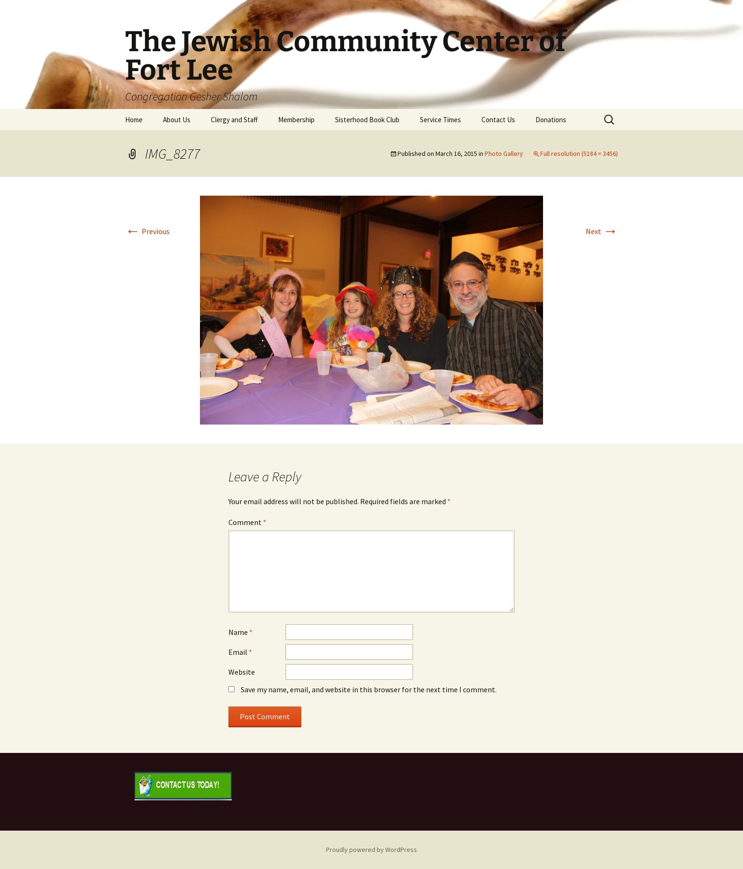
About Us (176, 119)
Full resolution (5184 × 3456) (579, 153)
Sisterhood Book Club (367, 119)
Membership (296, 119)
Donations (550, 119)
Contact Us (498, 119)
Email (240, 652)
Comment (247, 522)
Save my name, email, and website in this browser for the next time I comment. (369, 689)
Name (240, 632)
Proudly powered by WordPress (371, 849)
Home (134, 119)
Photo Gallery (504, 153)
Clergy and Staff (234, 119)
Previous (147, 231)
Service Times (440, 119)
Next (602, 231)
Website (241, 672)
